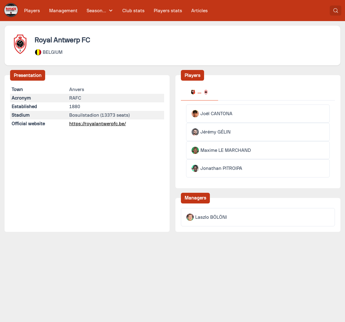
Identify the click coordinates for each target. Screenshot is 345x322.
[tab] (199, 93)
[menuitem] (32, 10)
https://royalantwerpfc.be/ (97, 123)
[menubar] (116, 10)
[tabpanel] (258, 140)
